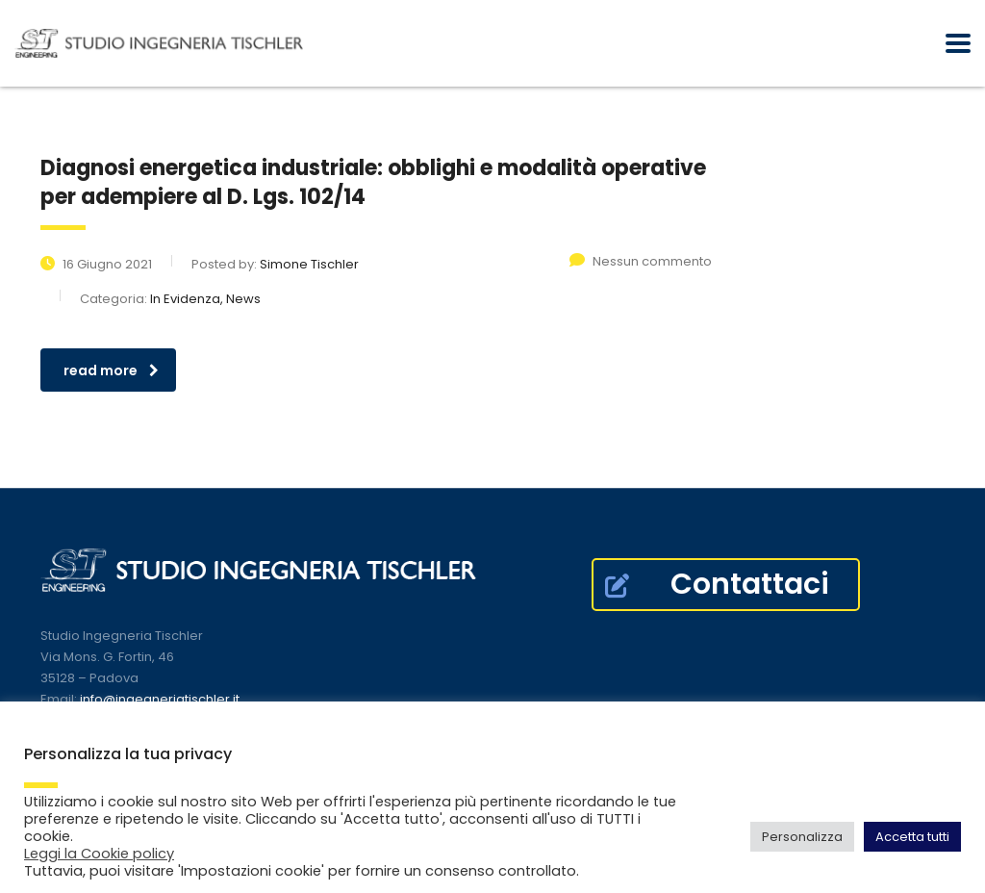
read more (111, 370)
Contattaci (717, 584)
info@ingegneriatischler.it (160, 699)
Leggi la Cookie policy (99, 853)
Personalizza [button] (802, 837)
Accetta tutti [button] (912, 837)
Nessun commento (640, 261)
